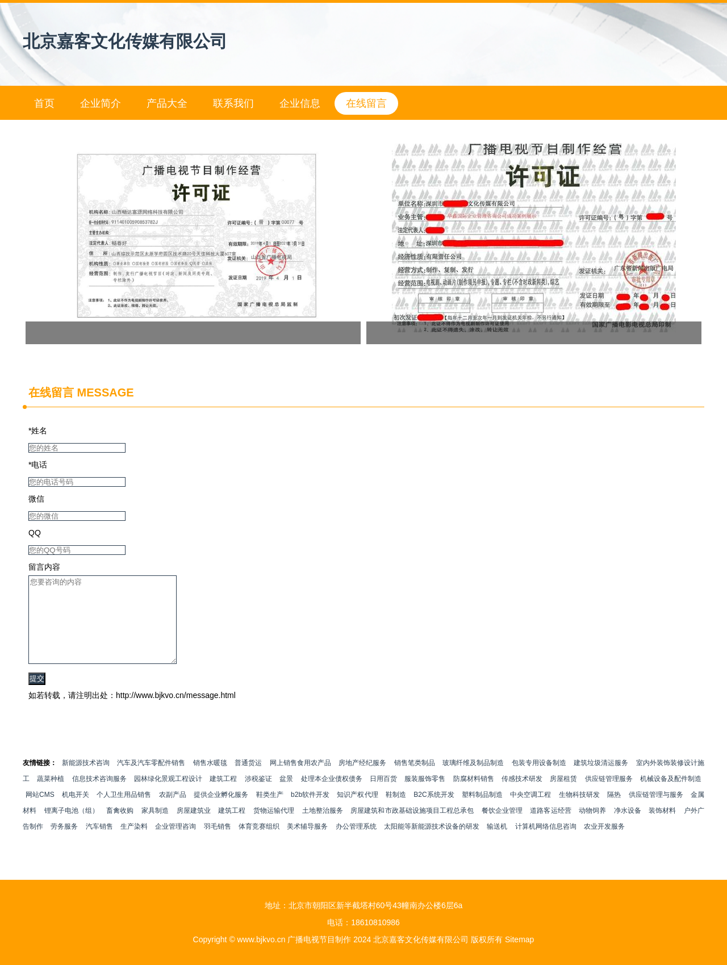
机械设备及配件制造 (670, 796)
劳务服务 (64, 843)
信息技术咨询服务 (99, 796)
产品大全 (167, 103)
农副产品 (172, 812)
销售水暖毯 (210, 780)
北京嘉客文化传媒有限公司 (125, 41)
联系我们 (233, 103)
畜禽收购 (119, 828)
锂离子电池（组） (71, 828)
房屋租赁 (563, 796)
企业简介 (100, 103)
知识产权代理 (357, 812)
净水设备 (627, 828)
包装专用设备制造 (539, 780)
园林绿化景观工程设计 (168, 796)
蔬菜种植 (50, 796)
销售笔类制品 (414, 780)
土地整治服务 (322, 828)
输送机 (497, 843)
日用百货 (383, 796)
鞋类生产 (269, 812)
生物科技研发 (579, 812)
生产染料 (134, 843)
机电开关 (75, 812)
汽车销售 (99, 843)
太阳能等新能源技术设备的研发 (431, 843)
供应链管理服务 (609, 796)
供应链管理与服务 (656, 812)
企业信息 (299, 103)
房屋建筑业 (194, 828)
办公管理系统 (356, 843)
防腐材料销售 (473, 796)
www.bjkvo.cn (261, 939)
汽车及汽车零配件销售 (151, 780)
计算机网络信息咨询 (545, 843)
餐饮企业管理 (502, 828)
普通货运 (248, 780)
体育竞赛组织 (259, 843)
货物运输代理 (273, 828)
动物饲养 (592, 828)
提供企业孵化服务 (221, 812)
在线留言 (366, 103)
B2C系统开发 (433, 812)
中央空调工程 (530, 812)
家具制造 (155, 828)
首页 (44, 103)
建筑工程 (223, 796)
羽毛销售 (217, 843)
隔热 (614, 812)
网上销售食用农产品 (300, 780)
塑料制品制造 (482, 812)
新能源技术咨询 (86, 780)
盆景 (286, 796)
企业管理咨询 (175, 843)
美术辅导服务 (307, 843)
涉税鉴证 (258, 796)
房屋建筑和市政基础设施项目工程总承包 (412, 828)
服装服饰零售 (424, 796)
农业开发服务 (604, 843)
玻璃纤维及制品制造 (473, 780)
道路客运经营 (550, 828)
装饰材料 (662, 828)
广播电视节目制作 (319, 939)
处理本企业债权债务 (331, 796)
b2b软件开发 (310, 812)
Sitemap (519, 939)
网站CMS (40, 812)
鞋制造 (396, 812)
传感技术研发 (522, 796)
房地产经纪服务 (362, 780)
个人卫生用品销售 (124, 812)
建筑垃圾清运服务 (601, 780)
